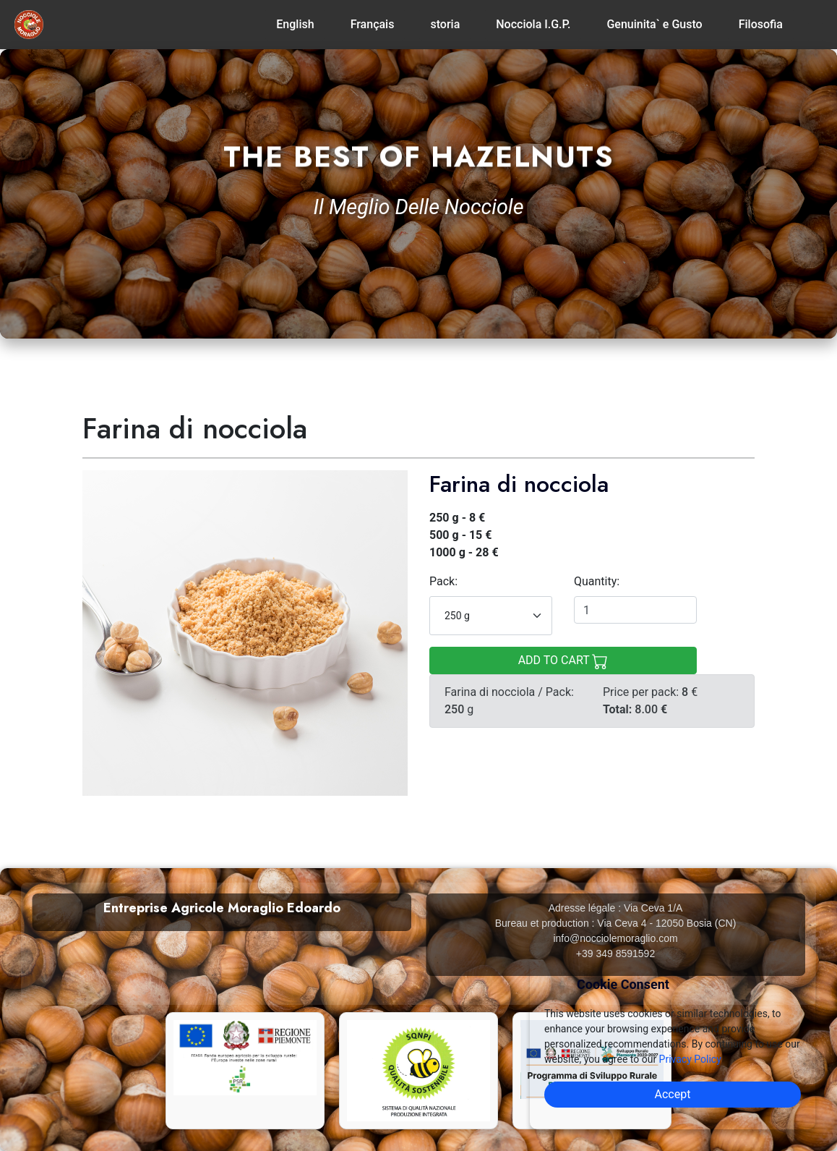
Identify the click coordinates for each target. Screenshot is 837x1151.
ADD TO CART (563, 661)
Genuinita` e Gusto (654, 24)
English (295, 24)
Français (373, 24)
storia (445, 24)
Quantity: (596, 581)
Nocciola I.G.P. (533, 24)
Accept (673, 1094)
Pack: (443, 581)
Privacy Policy (690, 1059)
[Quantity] (635, 610)
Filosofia (761, 24)
